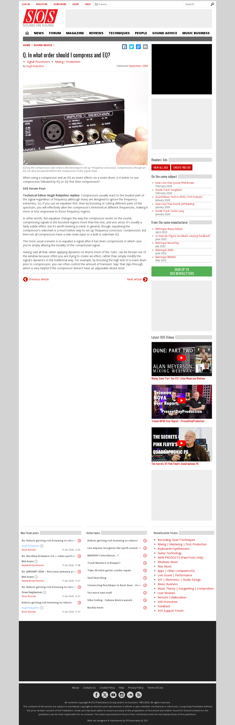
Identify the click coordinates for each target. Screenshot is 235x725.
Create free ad (181, 167)
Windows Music (168, 562)
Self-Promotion (168, 602)
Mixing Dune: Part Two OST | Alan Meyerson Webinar (178, 378)
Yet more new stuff (99, 592)
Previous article (39, 279)
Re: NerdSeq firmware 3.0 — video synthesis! (50, 556)
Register (41, 4)
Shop (75, 4)
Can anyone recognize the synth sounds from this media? (115, 548)
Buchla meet (95, 607)
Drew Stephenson (32, 592)
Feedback (164, 606)
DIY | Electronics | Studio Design (179, 580)
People (141, 33)
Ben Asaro (28, 561)
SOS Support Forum (171, 611)
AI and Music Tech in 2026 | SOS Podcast (178, 197)
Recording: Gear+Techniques (176, 540)
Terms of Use (155, 687)
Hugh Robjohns (35, 66)
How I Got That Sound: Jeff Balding (174, 204)
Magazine (75, 33)
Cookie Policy (107, 687)
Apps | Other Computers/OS (176, 571)
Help (88, 4)
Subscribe (60, 4)
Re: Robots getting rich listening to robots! (49, 540)
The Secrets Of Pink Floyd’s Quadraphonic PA (175, 463)
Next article (134, 279)
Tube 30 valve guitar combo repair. (109, 570)
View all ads (160, 167)
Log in (26, 4)
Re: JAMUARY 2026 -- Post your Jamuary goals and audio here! (50, 571)
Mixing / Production (67, 62)
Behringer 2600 (164, 250)
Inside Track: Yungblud (168, 190)
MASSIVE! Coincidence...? (103, 555)
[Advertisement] (182, 306)
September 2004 (138, 66)
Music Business (196, 33)
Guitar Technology (170, 553)
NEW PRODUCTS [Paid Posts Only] (180, 557)
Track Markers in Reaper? (103, 563)
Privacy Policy (135, 687)
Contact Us (89, 687)
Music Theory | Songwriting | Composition (186, 588)
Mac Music (165, 566)
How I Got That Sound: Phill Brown (174, 183)
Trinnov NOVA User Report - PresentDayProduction (177, 421)
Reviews (96, 33)
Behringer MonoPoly (167, 243)
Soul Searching (96, 578)
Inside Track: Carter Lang (169, 211)
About (75, 687)
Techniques (119, 33)
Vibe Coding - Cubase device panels (109, 600)
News (39, 33)
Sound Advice (164, 33)
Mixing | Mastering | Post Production (182, 544)
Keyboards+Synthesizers (33, 565)
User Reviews (166, 593)
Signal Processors (38, 62)
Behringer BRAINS (165, 257)
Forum (55, 33)
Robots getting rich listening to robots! (47, 602)
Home (27, 33)
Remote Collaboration (172, 597)
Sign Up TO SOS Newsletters (182, 271)
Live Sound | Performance (175, 575)
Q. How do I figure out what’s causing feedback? (182, 236)
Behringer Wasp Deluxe (169, 229)
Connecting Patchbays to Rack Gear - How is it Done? (115, 585)
